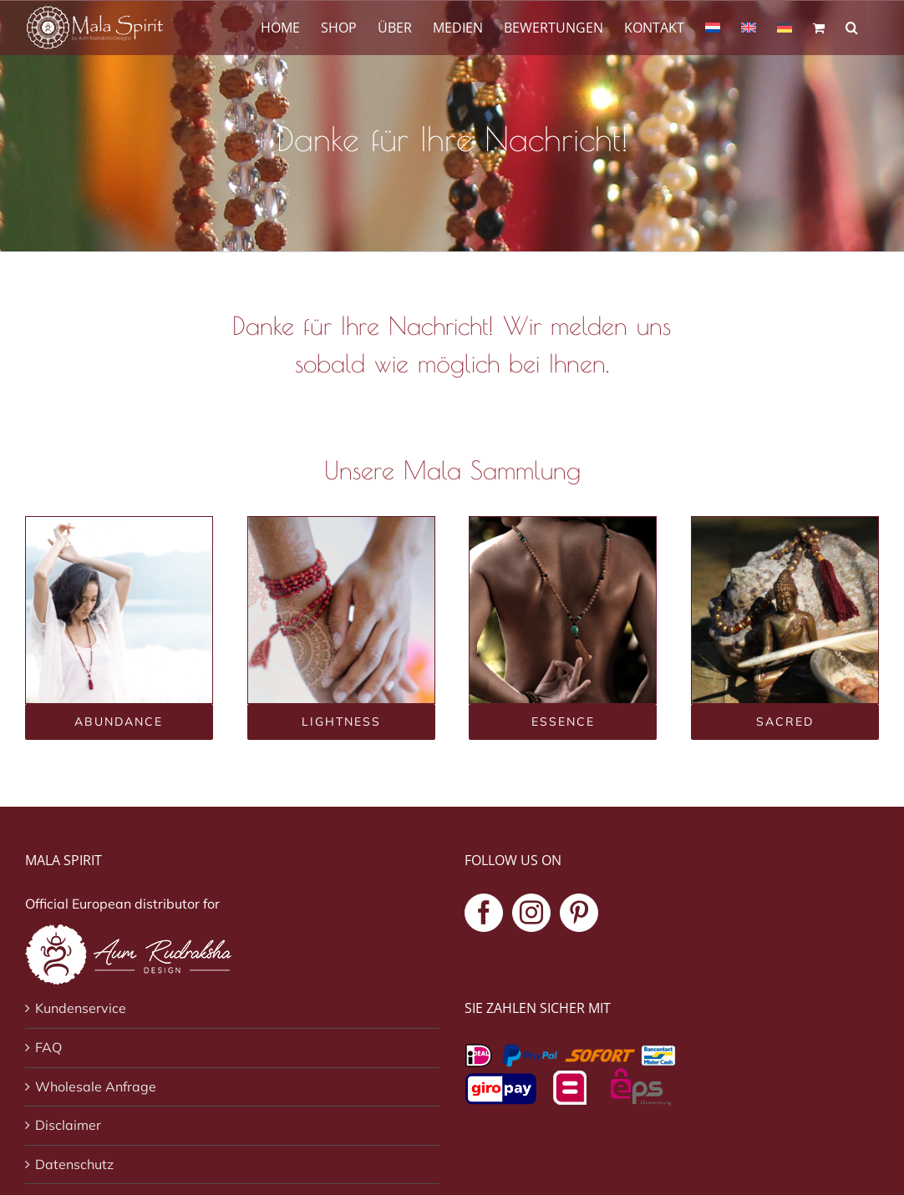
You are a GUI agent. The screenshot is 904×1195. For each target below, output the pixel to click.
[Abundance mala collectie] (119, 722)
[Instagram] (531, 913)
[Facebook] (484, 913)
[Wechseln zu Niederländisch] (712, 26)
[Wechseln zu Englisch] (748, 26)
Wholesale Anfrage (95, 1086)
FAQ (48, 1047)
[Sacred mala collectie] (785, 722)
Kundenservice (80, 1008)
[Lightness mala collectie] (341, 722)
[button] (852, 26)
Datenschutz (74, 1164)
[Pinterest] (579, 913)
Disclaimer (68, 1125)
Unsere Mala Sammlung (452, 469)
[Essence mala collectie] (563, 722)
